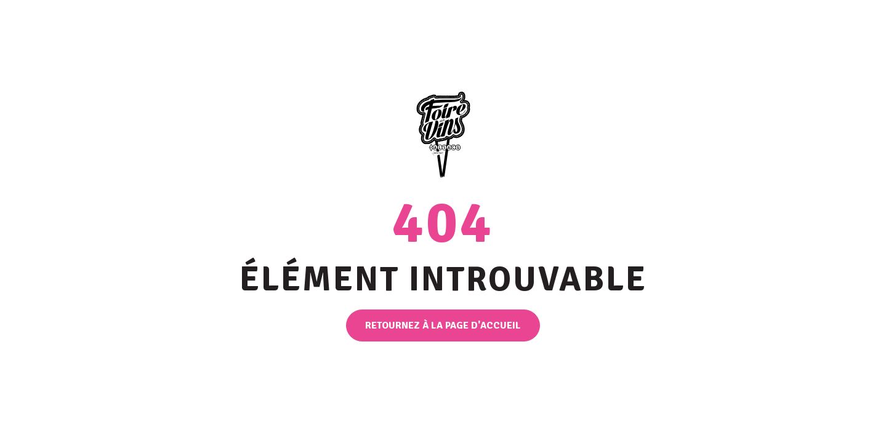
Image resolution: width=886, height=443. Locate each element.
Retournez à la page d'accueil (443, 325)
